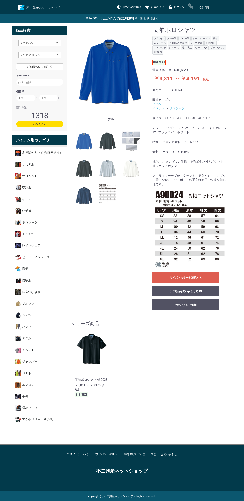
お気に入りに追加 (186, 305)
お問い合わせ (169, 454)
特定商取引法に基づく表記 (140, 454)
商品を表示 (40, 124)
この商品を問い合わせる (185, 291)
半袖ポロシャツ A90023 (91, 379)
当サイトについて (77, 454)
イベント (158, 104)
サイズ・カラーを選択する (186, 277)
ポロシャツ (177, 108)
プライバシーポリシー (106, 454)
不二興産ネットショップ (122, 471)
